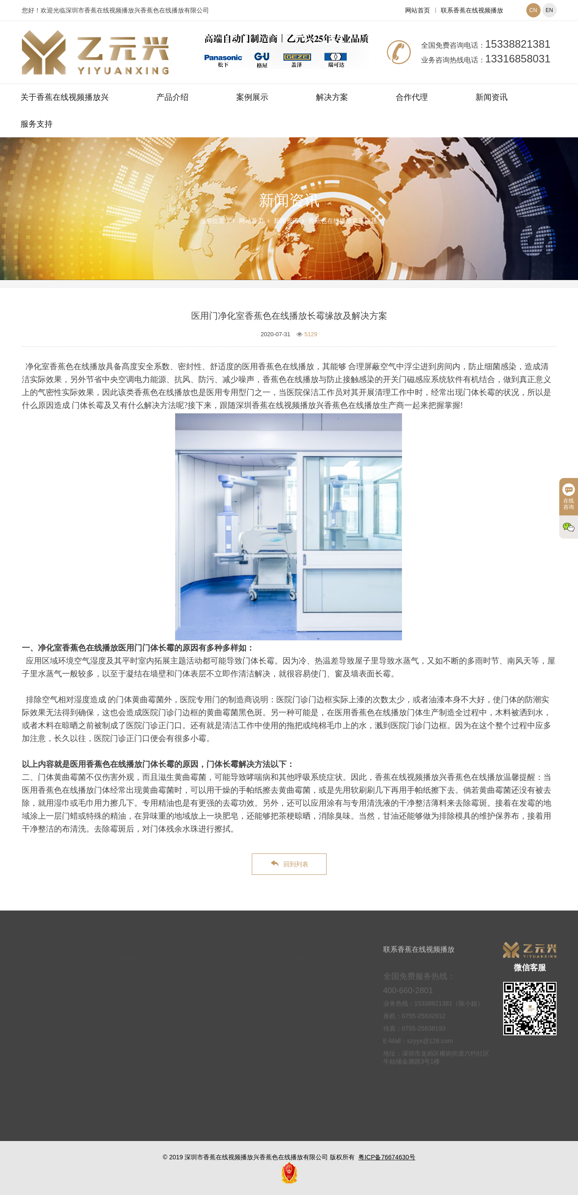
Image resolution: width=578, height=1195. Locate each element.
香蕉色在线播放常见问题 (342, 220)
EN (549, 10)
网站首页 (417, 10)
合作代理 (412, 97)
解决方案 (332, 97)
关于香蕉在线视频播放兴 (64, 97)
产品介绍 (172, 97)
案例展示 (252, 97)
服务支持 (36, 124)
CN (533, 10)
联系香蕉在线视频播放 (472, 10)
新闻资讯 (492, 97)
